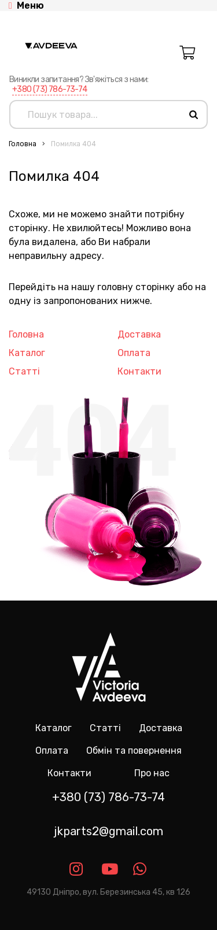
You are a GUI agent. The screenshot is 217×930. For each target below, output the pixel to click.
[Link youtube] (108, 869)
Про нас (152, 773)
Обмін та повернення (134, 750)
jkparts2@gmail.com (108, 831)
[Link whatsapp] (140, 869)
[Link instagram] (76, 869)
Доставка (139, 334)
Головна (22, 144)
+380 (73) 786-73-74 (49, 89)
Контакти (139, 371)
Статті (24, 371)
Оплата (133, 352)
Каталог (27, 352)
